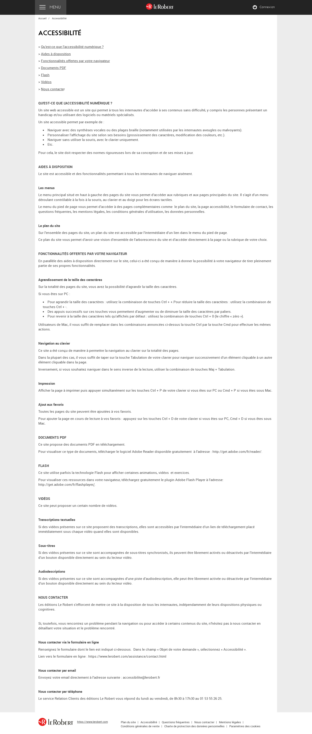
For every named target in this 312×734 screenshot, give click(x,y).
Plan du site (128, 722)
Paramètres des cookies (244, 726)
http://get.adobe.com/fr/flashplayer (65, 484)
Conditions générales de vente (140, 726)
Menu (55, 7)
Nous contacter (204, 722)
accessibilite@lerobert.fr (141, 677)
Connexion (267, 7)
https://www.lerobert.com (92, 721)
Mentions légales (230, 722)
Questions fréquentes (176, 722)
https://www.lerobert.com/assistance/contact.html (127, 656)
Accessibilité (149, 722)
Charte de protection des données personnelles (194, 726)
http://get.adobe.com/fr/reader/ (236, 451)
